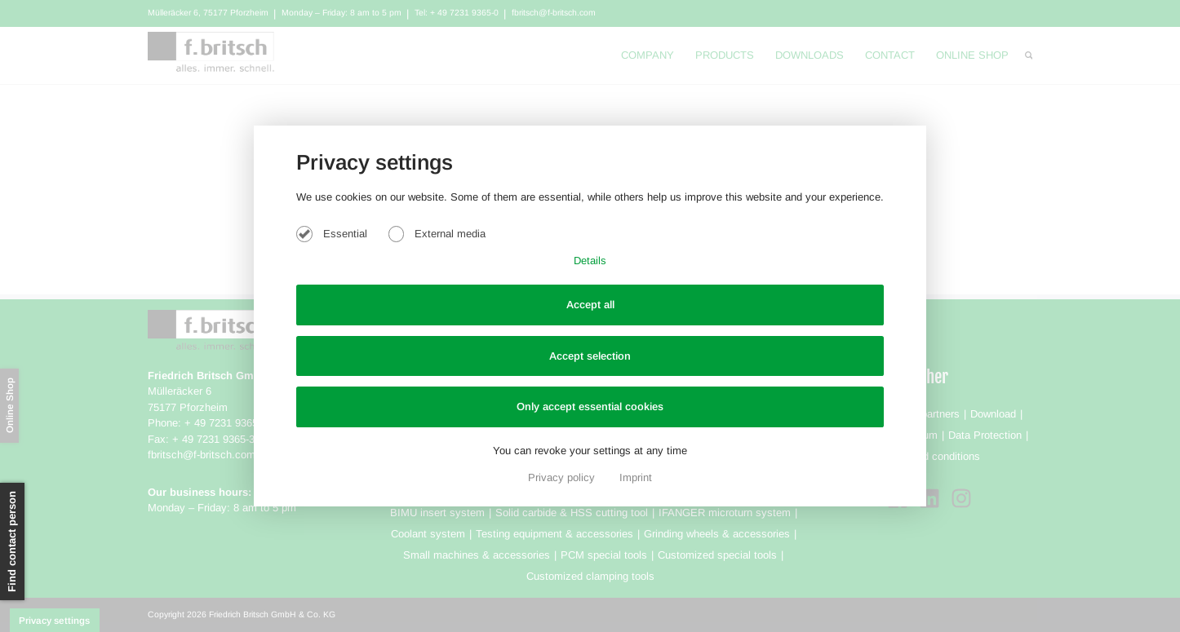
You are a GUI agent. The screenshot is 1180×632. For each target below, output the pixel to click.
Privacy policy (563, 477)
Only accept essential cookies (590, 406)
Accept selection (590, 356)
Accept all (590, 304)
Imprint (635, 477)
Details (590, 260)
